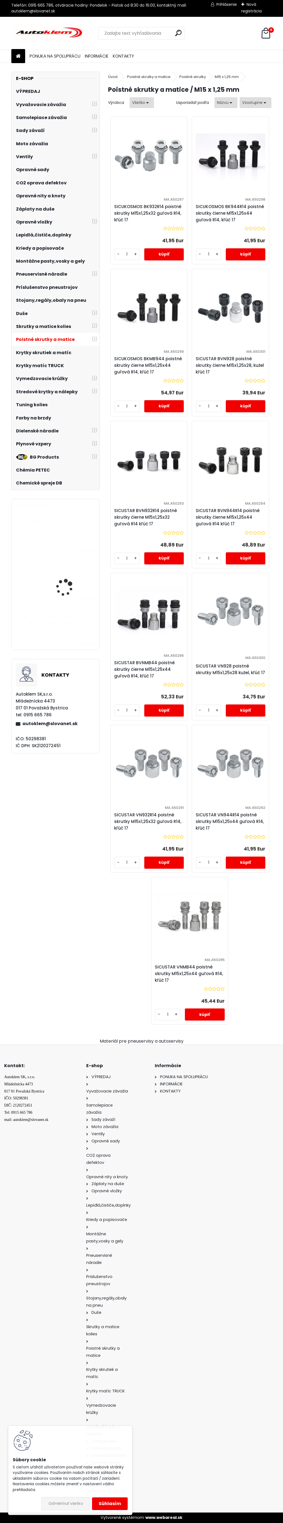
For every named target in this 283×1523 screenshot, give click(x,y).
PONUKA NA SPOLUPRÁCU (55, 56)
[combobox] (225, 102)
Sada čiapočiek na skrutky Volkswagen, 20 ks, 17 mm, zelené (70, 575)
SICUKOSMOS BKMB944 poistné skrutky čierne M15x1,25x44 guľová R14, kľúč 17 (148, 365)
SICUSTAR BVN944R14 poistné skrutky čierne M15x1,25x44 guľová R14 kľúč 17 (228, 517)
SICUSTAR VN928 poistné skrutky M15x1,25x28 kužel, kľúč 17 (230, 669)
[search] (178, 33)
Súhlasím (110, 1503)
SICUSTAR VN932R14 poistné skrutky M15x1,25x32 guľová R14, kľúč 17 (147, 821)
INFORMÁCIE (96, 56)
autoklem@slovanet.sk (50, 723)
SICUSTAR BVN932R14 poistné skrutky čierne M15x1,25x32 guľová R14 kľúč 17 (145, 517)
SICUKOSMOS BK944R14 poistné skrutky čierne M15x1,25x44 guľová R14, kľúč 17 (230, 213)
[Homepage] (18, 56)
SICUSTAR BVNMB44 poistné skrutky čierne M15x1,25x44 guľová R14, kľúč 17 (144, 669)
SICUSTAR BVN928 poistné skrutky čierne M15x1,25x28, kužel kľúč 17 (230, 365)
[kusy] (127, 254)
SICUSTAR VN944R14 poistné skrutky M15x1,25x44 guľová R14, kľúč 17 (230, 821)
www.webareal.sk (163, 1517)
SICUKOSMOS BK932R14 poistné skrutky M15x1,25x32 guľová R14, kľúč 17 (147, 213)
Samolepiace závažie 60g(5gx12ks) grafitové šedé (70, 535)
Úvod (112, 76)
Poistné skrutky (192, 76)
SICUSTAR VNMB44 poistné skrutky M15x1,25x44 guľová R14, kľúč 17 (189, 973)
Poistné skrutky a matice (149, 76)
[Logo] (49, 33)
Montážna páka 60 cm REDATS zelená (69, 619)
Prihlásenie (226, 4)
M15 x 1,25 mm (227, 76)
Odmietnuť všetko (65, 1503)
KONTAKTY (123, 56)
